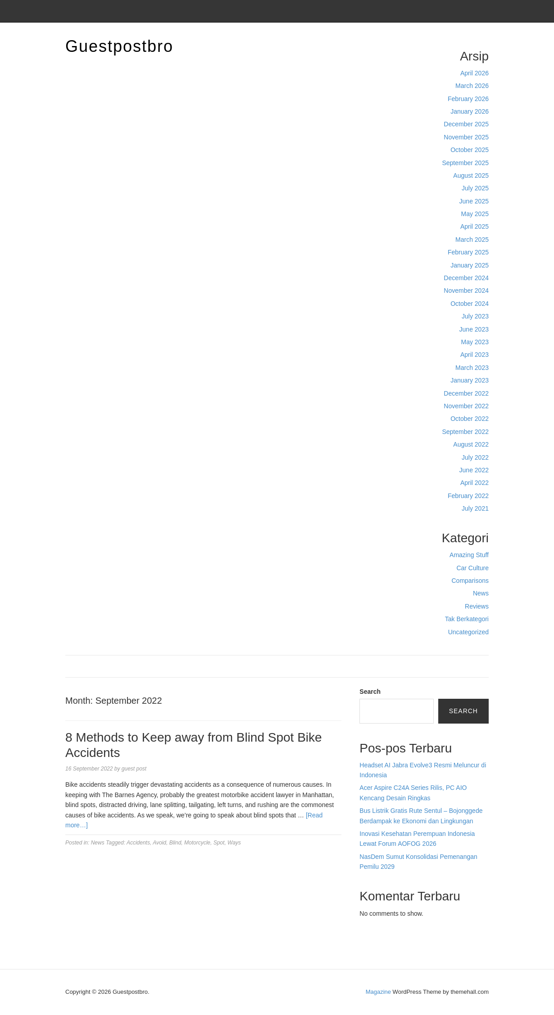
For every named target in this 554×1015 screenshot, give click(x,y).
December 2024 (466, 277)
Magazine (378, 991)
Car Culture (472, 568)
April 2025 (474, 226)
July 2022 (475, 457)
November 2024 (466, 290)
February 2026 (468, 98)
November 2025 (466, 137)
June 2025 (474, 201)
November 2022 (466, 406)
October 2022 (469, 418)
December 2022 (466, 393)
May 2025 (475, 213)
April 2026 (474, 73)
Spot (219, 843)
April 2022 (474, 482)
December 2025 (466, 124)
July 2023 (475, 316)
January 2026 (469, 111)
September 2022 (465, 431)
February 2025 (468, 252)
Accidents (138, 843)
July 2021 (475, 508)
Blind (175, 843)
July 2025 (475, 188)
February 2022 (468, 495)
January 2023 (469, 380)
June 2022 (474, 470)
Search (370, 691)
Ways (234, 843)
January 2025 (469, 265)
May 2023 (475, 342)
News (481, 593)
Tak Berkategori (467, 619)
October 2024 (469, 303)
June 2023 (474, 329)
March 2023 (472, 367)
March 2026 (472, 85)
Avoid (159, 843)
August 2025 (471, 175)
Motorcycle (197, 843)
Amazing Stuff (469, 554)
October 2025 (469, 149)
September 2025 (465, 162)
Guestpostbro (119, 46)
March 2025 (472, 239)
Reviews (477, 606)
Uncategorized (468, 632)
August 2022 (471, 444)
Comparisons (470, 580)
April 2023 (474, 354)
